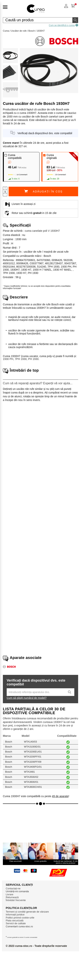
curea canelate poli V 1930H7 (42, 230)
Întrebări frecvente (16, 900)
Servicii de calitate (16, 923)
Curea (6, 31)
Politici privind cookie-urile (20, 917)
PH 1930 (33, 359)
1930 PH (8, 359)
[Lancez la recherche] (69, 692)
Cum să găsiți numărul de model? (27, 697)
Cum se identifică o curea (63, 25)
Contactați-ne (13, 888)
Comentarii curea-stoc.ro (19, 926)
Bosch (31, 31)
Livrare (9, 894)
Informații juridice (15, 914)
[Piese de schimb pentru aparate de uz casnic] (36, 12)
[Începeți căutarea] (75, 20)
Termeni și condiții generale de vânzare (27, 911)
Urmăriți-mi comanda (17, 891)
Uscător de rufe (19, 31)
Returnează (12, 897)
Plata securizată (14, 920)
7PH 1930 (21, 359)
